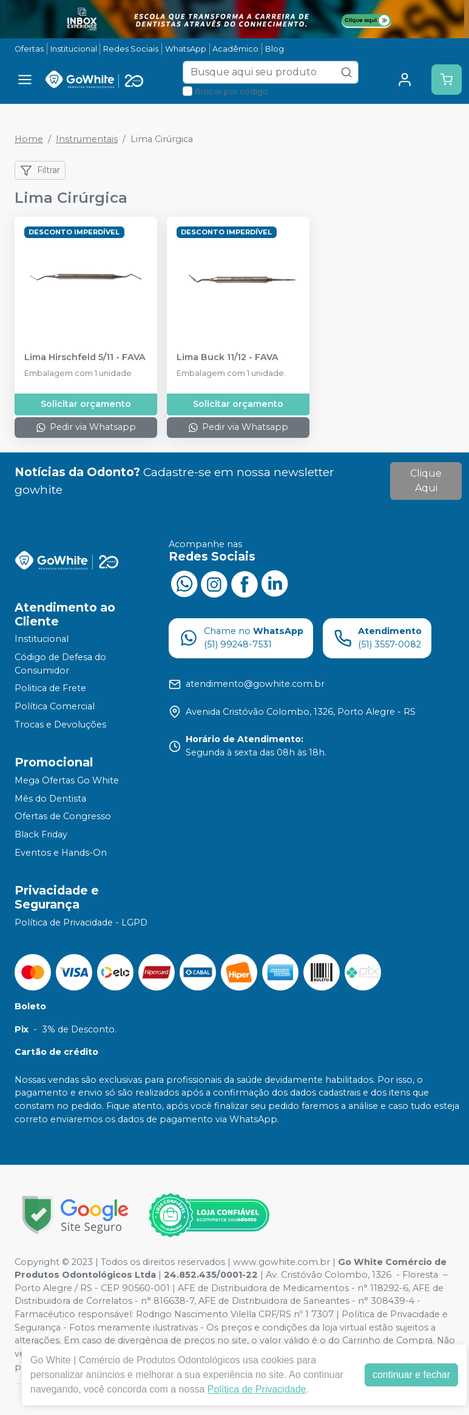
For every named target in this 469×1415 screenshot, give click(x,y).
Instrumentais (87, 139)
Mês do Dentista (50, 798)
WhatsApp (185, 48)
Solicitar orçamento (86, 403)
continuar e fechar (411, 1374)
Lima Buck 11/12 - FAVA (227, 357)
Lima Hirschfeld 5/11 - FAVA (85, 357)
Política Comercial (55, 706)
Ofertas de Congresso (63, 816)
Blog (274, 48)
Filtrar (40, 171)
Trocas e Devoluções (60, 724)
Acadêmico (235, 48)
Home (29, 139)
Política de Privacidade (257, 1389)
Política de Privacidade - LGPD (81, 922)
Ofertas (29, 48)
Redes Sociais (130, 48)
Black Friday (41, 834)
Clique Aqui (426, 481)
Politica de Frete (50, 688)
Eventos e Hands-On (61, 852)
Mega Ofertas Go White (67, 780)
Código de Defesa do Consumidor (60, 664)
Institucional (73, 48)
